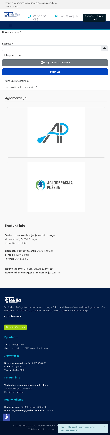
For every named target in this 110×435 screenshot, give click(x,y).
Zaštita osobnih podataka (42, 429)
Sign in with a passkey (55, 63)
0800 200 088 (39, 17)
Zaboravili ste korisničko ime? (21, 87)
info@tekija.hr (69, 16)
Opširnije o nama (13, 316)
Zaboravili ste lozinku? (17, 80)
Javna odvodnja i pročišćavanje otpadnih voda (27, 348)
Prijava (55, 72)
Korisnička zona (15, 327)
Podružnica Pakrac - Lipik (94, 17)
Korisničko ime (11, 31)
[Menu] (10, 25)
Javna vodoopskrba (14, 344)
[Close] (104, 426)
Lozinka (7, 43)
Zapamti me (13, 55)
